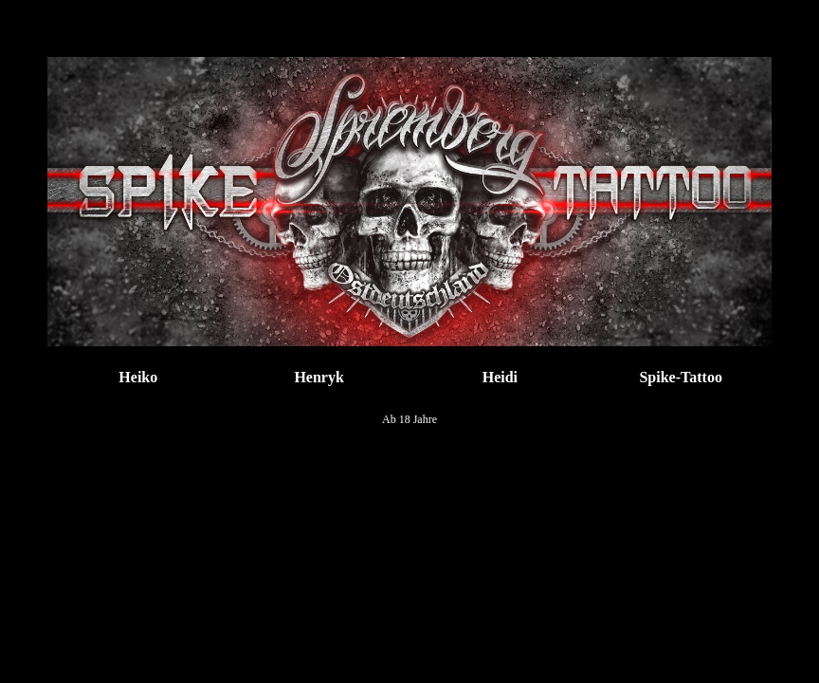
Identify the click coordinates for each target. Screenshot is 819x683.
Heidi (500, 377)
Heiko (137, 377)
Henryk (318, 377)
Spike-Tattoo (680, 377)
